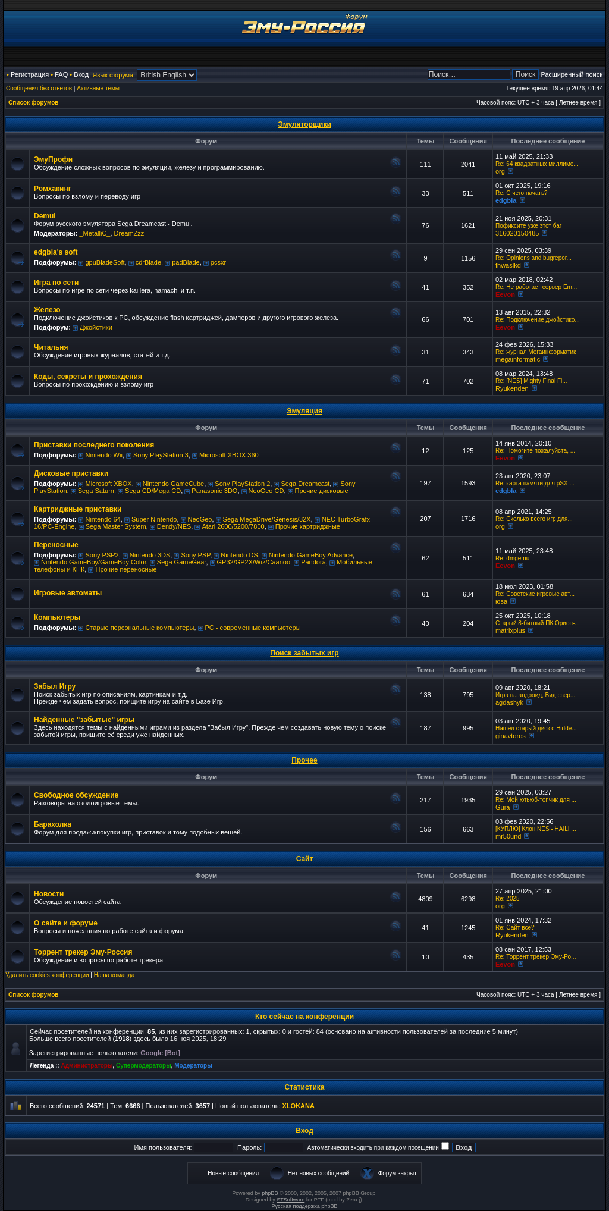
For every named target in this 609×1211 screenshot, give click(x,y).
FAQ (61, 74)
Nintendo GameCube (173, 483)
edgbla (505, 200)
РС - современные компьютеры (253, 627)
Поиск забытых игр (304, 653)
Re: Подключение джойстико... (537, 319)
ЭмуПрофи (53, 159)
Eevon (505, 294)
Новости (49, 894)
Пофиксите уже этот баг (528, 225)
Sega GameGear (181, 562)
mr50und (508, 836)
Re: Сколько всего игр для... (534, 519)
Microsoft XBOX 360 (229, 455)
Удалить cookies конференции (47, 975)
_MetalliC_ (94, 233)
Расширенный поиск (571, 74)
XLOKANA (298, 1105)
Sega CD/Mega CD (153, 490)
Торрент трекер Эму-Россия (83, 952)
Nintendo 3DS (150, 555)
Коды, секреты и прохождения (88, 376)
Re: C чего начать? (521, 193)
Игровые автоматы (68, 593)
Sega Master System (116, 526)
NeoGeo (200, 519)
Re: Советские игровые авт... (535, 594)
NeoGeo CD (266, 490)
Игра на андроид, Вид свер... (535, 695)
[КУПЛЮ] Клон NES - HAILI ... (535, 829)
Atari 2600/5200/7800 (233, 526)
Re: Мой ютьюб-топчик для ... (535, 799)
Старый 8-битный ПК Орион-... (537, 623)
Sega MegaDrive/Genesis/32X (267, 519)
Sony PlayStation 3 (161, 455)
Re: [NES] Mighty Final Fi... (531, 381)
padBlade (186, 262)
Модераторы (193, 1065)
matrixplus (510, 630)
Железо (47, 310)
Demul (45, 216)
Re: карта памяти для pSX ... (535, 483)
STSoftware (290, 1200)
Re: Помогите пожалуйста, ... (535, 450)
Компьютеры (57, 617)
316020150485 (517, 233)
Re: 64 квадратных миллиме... (537, 164)
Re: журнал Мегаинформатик (535, 352)
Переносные (56, 545)
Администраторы (86, 1065)
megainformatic (517, 359)
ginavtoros (510, 735)
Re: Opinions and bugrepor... (533, 258)
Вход (81, 74)
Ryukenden (512, 388)
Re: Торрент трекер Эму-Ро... (535, 956)
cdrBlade (148, 262)
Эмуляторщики (304, 124)
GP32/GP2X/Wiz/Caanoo (254, 562)
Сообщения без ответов (39, 88)
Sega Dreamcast (305, 483)
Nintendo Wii (103, 455)
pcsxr (218, 262)
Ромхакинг (52, 188)
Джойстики (96, 327)
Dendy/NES (174, 526)
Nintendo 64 (102, 519)
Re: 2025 (507, 898)
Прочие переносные (125, 569)
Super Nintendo (154, 519)
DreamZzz (129, 233)
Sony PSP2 (101, 555)
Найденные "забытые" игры (84, 720)
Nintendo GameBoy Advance (311, 555)
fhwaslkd (508, 265)
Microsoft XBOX (108, 483)
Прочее (304, 760)
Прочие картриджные (307, 526)
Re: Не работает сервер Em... (536, 287)
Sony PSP (195, 555)
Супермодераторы (143, 1065)
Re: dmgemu (512, 558)
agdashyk (509, 702)
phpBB (270, 1193)
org (500, 171)
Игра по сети (56, 282)
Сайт (304, 859)
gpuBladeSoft (104, 262)
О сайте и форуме (66, 923)
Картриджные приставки (77, 509)
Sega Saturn (96, 490)
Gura (502, 807)
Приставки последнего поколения (94, 445)
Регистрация (30, 74)
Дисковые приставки (71, 473)
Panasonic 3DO (214, 490)
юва (501, 601)
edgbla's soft (56, 252)
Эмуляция (304, 411)
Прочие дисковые (322, 490)
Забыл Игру (55, 686)
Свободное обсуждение (76, 795)
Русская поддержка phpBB (305, 1206)
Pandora (313, 562)
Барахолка (52, 824)
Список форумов (33, 102)
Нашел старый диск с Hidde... (536, 728)
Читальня (51, 347)
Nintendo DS (239, 555)
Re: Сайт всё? (515, 927)
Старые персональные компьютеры (139, 627)
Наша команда (114, 975)
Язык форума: (113, 75)
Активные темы (98, 88)
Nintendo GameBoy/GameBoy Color (93, 562)
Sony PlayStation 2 (242, 483)
